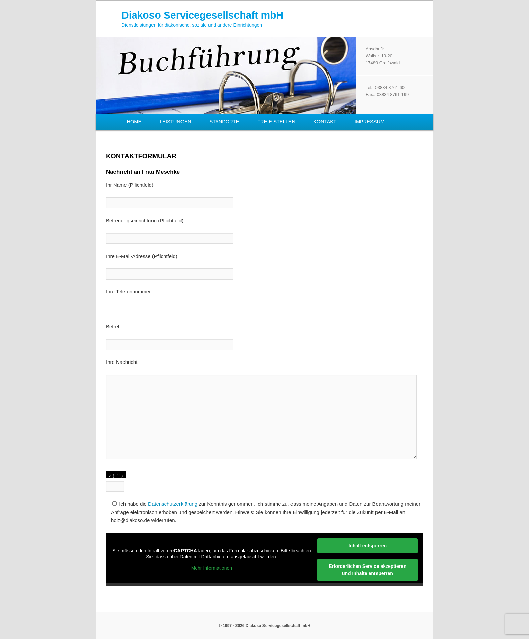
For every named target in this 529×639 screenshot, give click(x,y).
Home (134, 121)
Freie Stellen (276, 121)
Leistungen (175, 121)
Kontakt (324, 121)
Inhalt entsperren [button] (368, 545)
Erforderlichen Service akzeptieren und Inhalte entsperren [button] (367, 569)
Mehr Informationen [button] (211, 568)
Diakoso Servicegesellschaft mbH (202, 15)
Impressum (369, 121)
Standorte (224, 121)
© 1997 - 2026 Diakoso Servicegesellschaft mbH (264, 625)
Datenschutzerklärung (172, 504)
